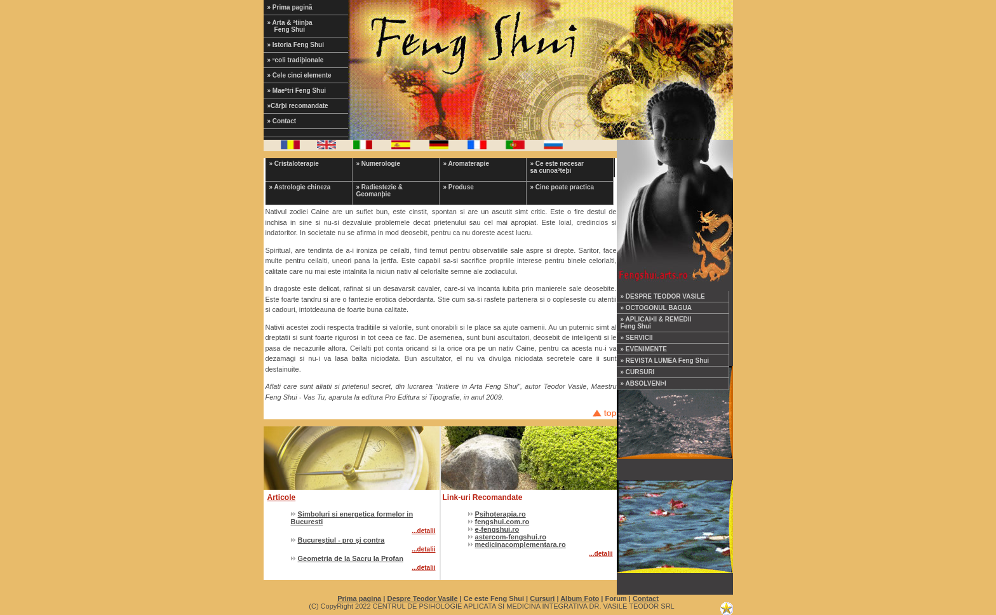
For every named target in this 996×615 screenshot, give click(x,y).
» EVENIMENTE (644, 349)
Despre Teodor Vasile (422, 598)
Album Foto (579, 598)
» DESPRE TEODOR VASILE (663, 296)
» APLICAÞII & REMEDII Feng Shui (656, 323)
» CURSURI (638, 371)
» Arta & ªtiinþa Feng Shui (297, 26)
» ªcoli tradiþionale (295, 60)
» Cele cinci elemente (299, 75)
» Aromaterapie (466, 163)
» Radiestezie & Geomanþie (379, 191)
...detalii (423, 530)
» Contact (282, 121)
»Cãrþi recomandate (297, 105)
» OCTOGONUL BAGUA (656, 307)
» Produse (458, 187)
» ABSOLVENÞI (643, 383)
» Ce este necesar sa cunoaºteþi (557, 167)
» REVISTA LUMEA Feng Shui (665, 360)
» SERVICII (637, 337)
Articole (281, 497)
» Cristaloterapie (294, 163)
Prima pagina (359, 598)
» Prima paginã (290, 7)
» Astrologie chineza (300, 187)
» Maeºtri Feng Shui (296, 90)
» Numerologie (378, 163)
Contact (646, 598)
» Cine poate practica (562, 187)
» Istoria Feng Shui (295, 44)
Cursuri (542, 598)
